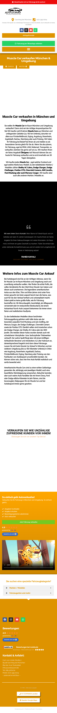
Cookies (39, 709)
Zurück (9, 66)
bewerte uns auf (10, 534)
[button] (28, 49)
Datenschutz (30, 709)
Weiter (23, 66)
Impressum (19, 709)
